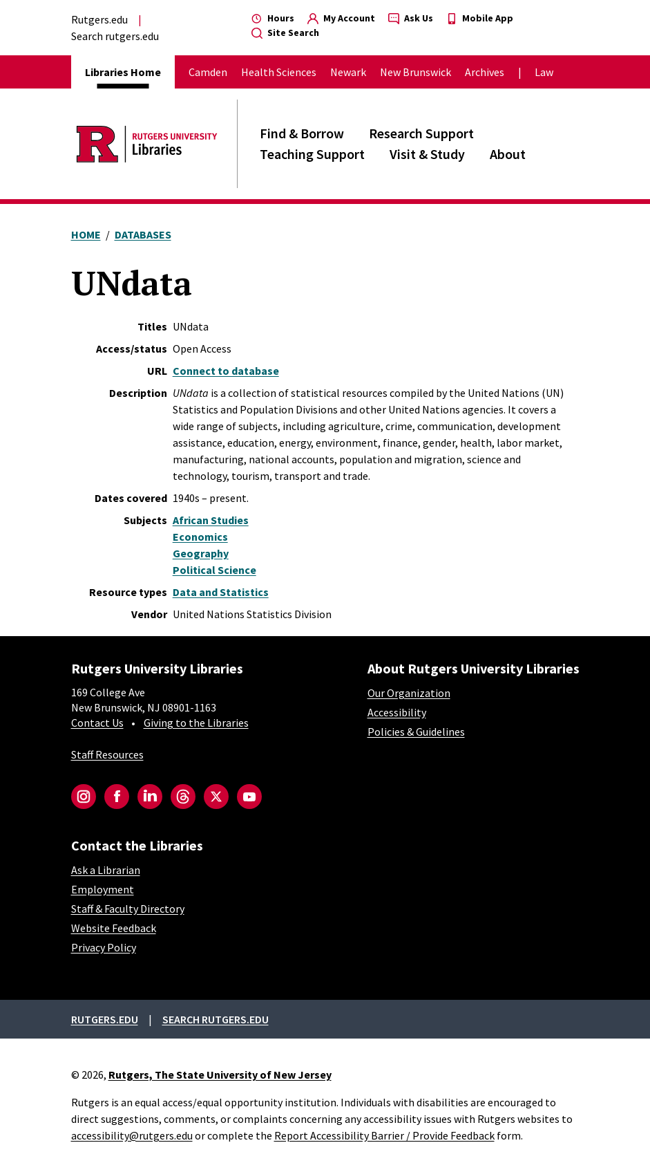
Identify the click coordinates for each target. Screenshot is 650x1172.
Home (86, 234)
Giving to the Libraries (196, 722)
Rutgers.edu (99, 19)
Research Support (421, 133)
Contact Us (97, 722)
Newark (348, 72)
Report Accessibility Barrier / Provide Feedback (384, 1135)
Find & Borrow (302, 133)
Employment (102, 889)
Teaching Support (312, 153)
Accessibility (396, 712)
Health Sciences (278, 72)
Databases (143, 234)
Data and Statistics (221, 592)
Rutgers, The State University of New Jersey (220, 1074)
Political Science (214, 570)
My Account (341, 18)
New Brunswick (415, 72)
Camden (208, 72)
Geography (201, 553)
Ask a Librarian (105, 870)
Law (544, 72)
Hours (272, 18)
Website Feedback (113, 928)
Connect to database (226, 371)
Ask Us (410, 18)
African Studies (211, 520)
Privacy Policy (103, 947)
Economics (200, 536)
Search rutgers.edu (115, 36)
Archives (484, 72)
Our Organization (408, 693)
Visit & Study (427, 153)
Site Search (285, 32)
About (508, 153)
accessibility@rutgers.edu (132, 1135)
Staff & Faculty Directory (127, 908)
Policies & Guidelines (416, 731)
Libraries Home (123, 72)
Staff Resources (107, 754)
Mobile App (479, 18)
